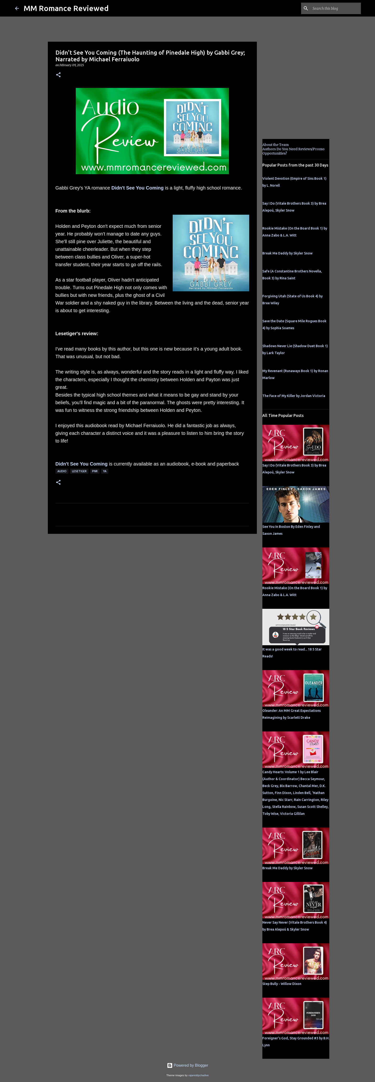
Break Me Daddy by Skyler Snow (287, 253)
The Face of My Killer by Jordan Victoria (293, 396)
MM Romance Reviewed (66, 8)
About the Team (275, 145)
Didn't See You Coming (137, 187)
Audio (61, 471)
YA (104, 471)
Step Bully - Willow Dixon (281, 984)
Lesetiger (79, 471)
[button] (58, 75)
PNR (95, 471)
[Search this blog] (336, 8)
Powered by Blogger (187, 1065)
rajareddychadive (198, 1075)
